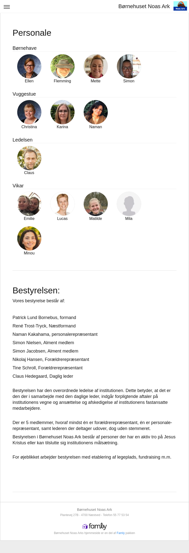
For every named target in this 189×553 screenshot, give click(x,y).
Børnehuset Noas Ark (144, 6)
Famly (121, 533)
